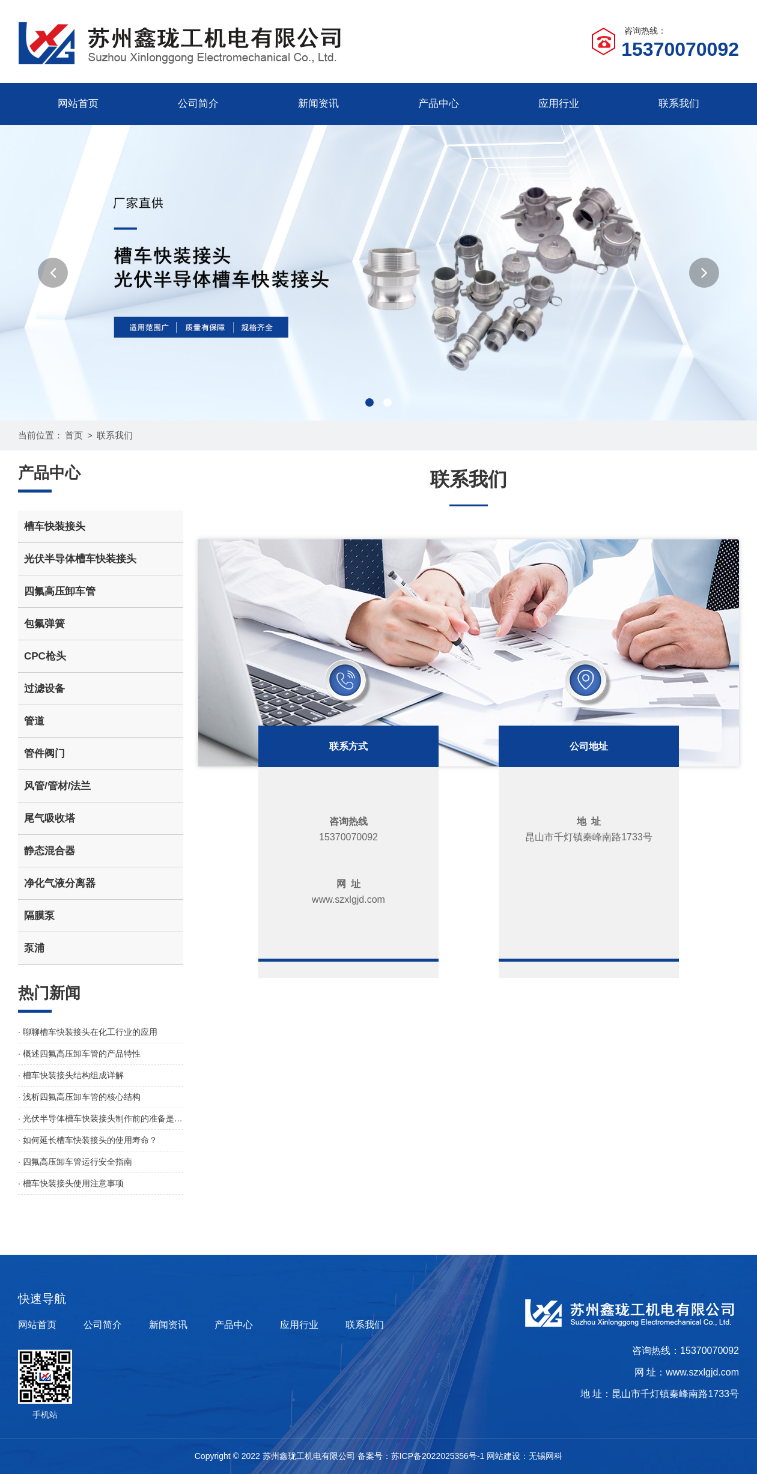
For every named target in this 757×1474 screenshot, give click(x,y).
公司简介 (198, 103)
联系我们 (678, 103)
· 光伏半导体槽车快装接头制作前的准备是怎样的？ (100, 1118)
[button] (53, 273)
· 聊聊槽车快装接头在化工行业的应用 (87, 1032)
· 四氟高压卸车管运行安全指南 (75, 1161)
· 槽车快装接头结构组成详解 (71, 1075)
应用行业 (558, 103)
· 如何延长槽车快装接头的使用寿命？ (87, 1140)
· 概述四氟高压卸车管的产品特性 (79, 1053)
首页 (74, 435)
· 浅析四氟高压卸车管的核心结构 (79, 1097)
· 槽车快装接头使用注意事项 (71, 1183)
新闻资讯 (318, 103)
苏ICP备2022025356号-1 (438, 1456)
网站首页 (78, 103)
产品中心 (438, 103)
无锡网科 (545, 1456)
